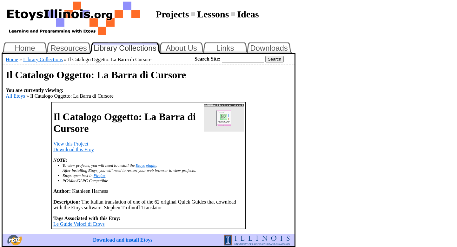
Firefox (100, 175)
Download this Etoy (73, 149)
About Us (181, 48)
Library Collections (128, 47)
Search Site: (208, 59)
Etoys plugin (146, 165)
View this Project (70, 143)
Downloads (269, 48)
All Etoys (15, 96)
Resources (68, 48)
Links (225, 48)
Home (25, 48)
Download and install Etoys (122, 240)
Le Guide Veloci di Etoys (78, 224)
